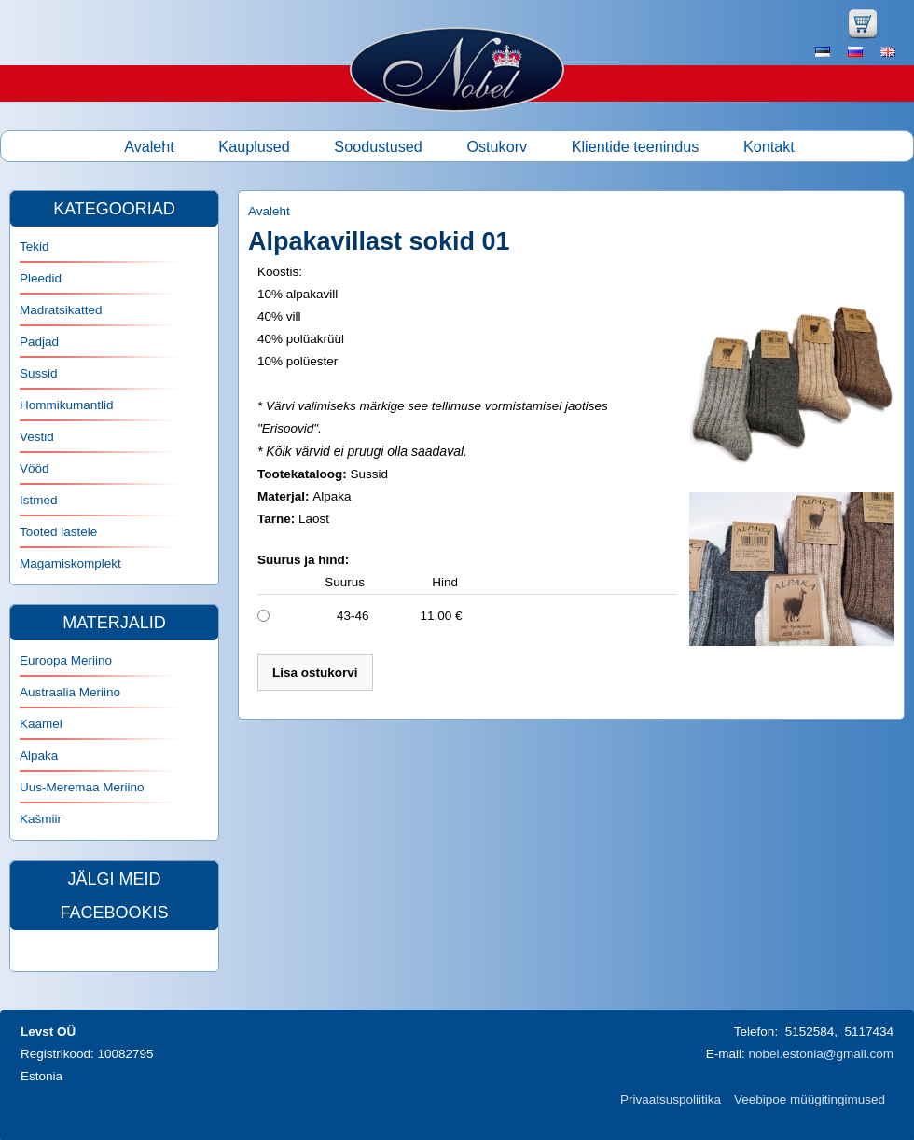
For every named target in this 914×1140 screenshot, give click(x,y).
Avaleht (149, 146)
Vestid (37, 437)
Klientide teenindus (635, 146)
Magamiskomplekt (70, 563)
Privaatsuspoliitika (670, 1099)
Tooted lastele (58, 532)
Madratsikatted (61, 310)
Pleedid (41, 278)
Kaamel (41, 724)
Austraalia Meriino (70, 692)
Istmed (39, 500)
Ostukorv (496, 146)
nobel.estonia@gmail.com (820, 1054)
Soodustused (378, 146)
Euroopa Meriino (66, 660)
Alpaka (39, 755)
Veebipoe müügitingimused (809, 1099)
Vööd (34, 468)
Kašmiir (41, 819)
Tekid (34, 247)
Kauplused (254, 146)
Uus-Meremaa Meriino (82, 787)
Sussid (39, 373)
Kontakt (769, 146)
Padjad (39, 342)
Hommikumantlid (67, 405)
